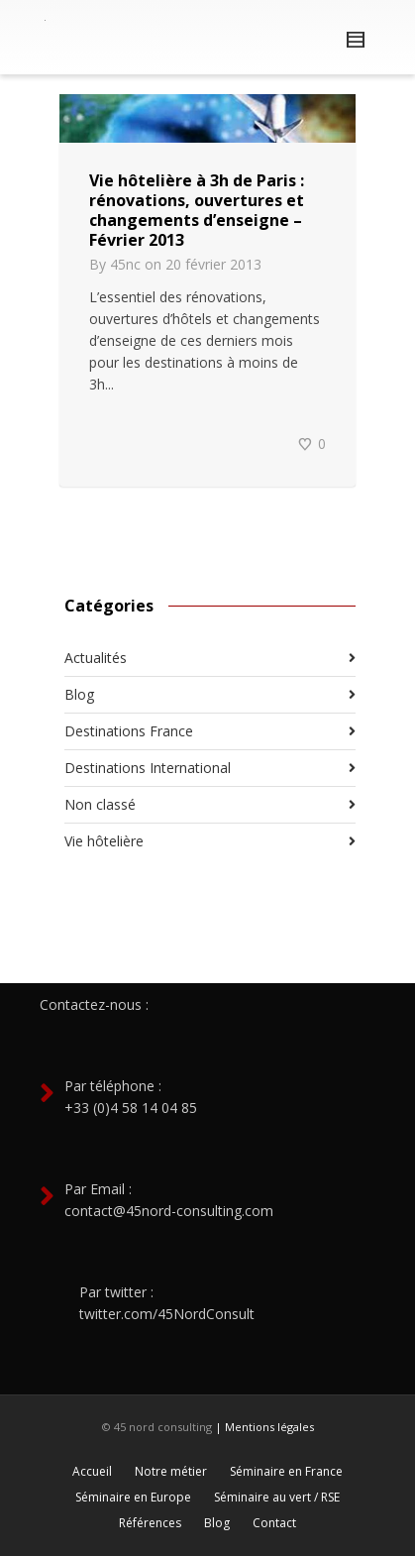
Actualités (95, 657)
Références (150, 1522)
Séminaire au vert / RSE (277, 1497)
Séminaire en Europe (133, 1497)
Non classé (100, 804)
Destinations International (147, 767)
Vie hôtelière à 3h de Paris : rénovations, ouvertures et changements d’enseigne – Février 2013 (196, 210)
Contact (274, 1522)
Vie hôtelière (104, 841)
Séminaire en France (286, 1471)
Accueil (92, 1471)
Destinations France (128, 731)
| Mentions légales (264, 1426)
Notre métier (171, 1471)
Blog (79, 694)
